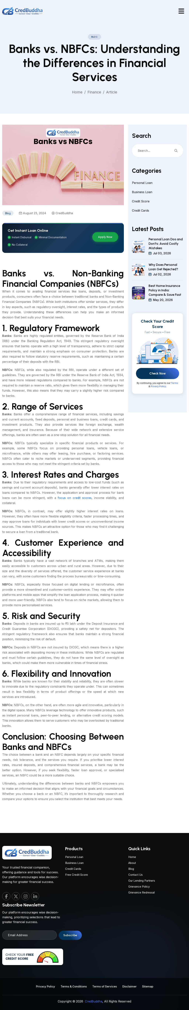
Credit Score (141, 215)
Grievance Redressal (141, 878)
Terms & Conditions (74, 986)
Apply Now (105, 250)
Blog (131, 855)
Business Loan (142, 206)
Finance (94, 92)
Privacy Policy (158, 400)
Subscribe (70, 949)
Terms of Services (104, 986)
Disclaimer (129, 986)
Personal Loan (142, 196)
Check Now (157, 388)
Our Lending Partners (141, 866)
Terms (174, 397)
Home (77, 92)
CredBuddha (64, 226)
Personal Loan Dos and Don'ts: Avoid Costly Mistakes (166, 257)
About (132, 849)
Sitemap (147, 986)
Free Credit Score (76, 888)
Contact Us (135, 861)
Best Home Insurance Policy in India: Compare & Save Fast (165, 304)
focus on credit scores (75, 511)
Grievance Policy (139, 872)
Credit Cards (140, 224)
